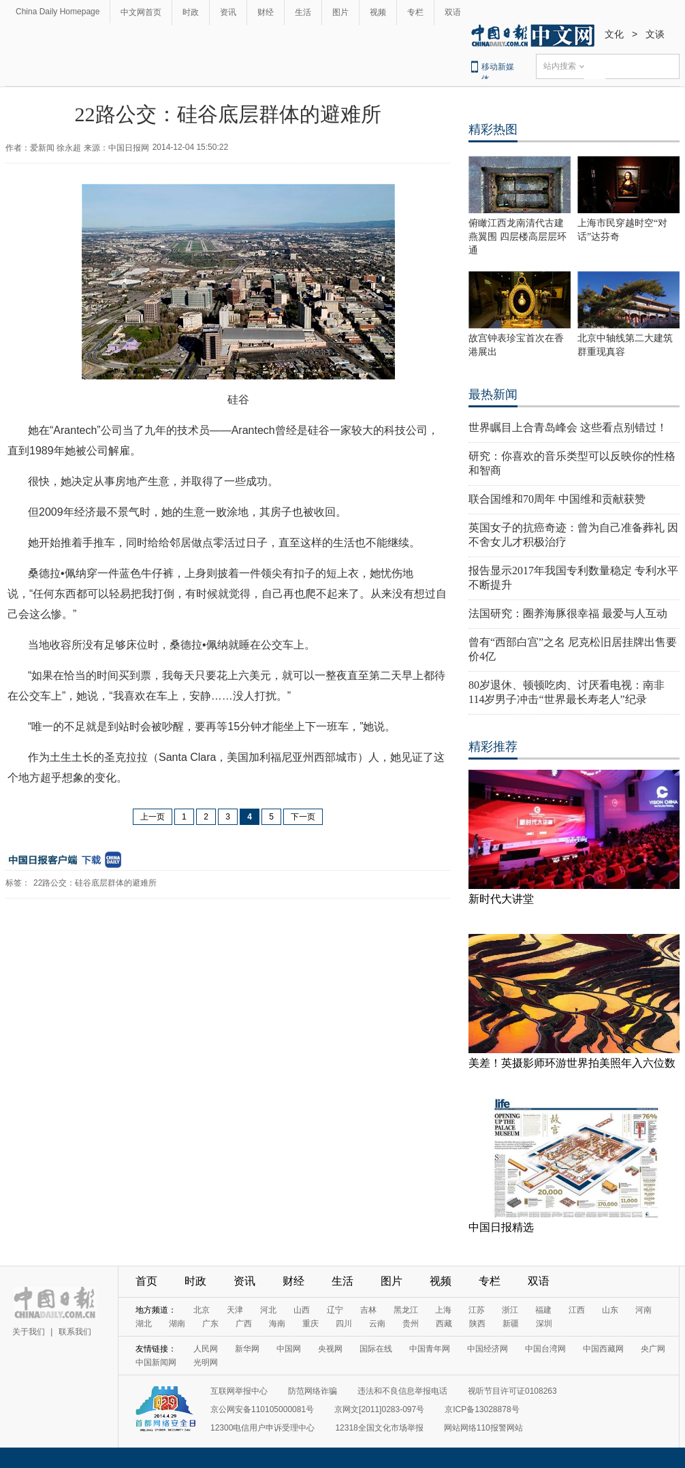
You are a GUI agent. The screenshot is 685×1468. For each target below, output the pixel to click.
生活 (303, 12)
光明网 (205, 1362)
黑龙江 (406, 1310)
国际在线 (376, 1349)
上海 (443, 1310)
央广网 (653, 1349)
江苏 (476, 1310)
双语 (453, 12)
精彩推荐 (492, 746)
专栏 (415, 12)
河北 (268, 1310)
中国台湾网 (545, 1349)
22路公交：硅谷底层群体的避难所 (95, 883)
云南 (377, 1323)
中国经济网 (487, 1349)
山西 (301, 1310)
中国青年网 (429, 1349)
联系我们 (75, 1332)
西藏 (444, 1323)
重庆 (310, 1323)
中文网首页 (141, 12)
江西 (577, 1310)
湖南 (177, 1323)
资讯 (228, 12)
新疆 (511, 1323)
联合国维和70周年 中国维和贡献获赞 (557, 499)
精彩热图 (492, 129)
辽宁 (335, 1310)
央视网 (330, 1349)
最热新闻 (492, 394)
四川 (344, 1323)
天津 (235, 1310)
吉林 (368, 1310)
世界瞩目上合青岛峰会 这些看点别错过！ (567, 427)
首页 (146, 1281)
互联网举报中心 (239, 1391)
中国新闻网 (156, 1362)
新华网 (247, 1349)
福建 (543, 1310)
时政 (190, 12)
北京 (201, 1310)
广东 (210, 1323)
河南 (643, 1310)
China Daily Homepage (57, 11)
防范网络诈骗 (312, 1391)
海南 (277, 1323)
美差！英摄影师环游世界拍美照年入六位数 (571, 1063)
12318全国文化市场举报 (379, 1428)
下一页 (303, 817)
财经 (265, 12)
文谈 (655, 34)
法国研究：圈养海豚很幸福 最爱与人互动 (567, 613)
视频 (378, 12)
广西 (244, 1323)
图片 (340, 12)
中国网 (288, 1349)
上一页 (152, 817)
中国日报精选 (501, 1227)
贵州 (410, 1323)
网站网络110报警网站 (483, 1428)
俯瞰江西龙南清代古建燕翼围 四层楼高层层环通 (517, 236)
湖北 (144, 1323)
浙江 (510, 1310)
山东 (610, 1310)
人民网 (205, 1349)
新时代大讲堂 (501, 899)
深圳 (544, 1323)
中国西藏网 (603, 1349)
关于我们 (28, 1332)
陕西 (477, 1323)
